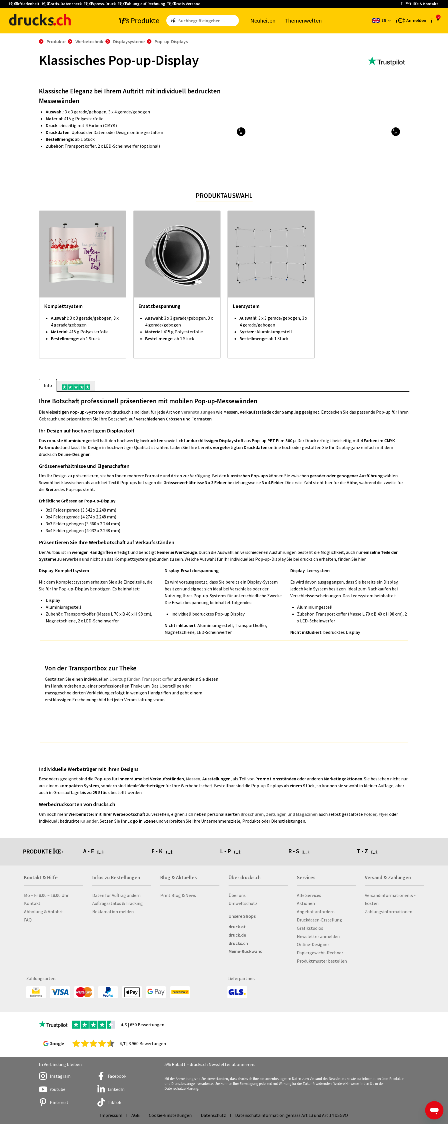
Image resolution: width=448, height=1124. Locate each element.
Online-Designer (313, 944)
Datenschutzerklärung (181, 1088)
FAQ (28, 920)
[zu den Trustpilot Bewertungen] (386, 61)
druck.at (237, 926)
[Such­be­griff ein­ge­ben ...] (207, 20)
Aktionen (306, 903)
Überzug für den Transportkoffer (141, 679)
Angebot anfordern (316, 911)
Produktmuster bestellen (322, 961)
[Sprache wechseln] (381, 20)
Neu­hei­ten (262, 20)
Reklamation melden (113, 911)
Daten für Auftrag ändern (116, 895)
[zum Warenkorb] (435, 20)
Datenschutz (213, 1115)
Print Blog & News (178, 895)
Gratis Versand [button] (184, 3)
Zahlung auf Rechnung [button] (141, 3)
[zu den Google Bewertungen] (93, 1043)
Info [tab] (48, 385)
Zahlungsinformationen (388, 911)
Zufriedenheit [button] (24, 3)
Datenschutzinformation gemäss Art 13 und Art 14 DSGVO (291, 1115)
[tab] (76, 386)
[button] (241, 131)
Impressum (111, 1115)
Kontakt (32, 903)
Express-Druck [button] (100, 3)
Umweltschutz (243, 903)
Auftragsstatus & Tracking (117, 903)
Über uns (237, 895)
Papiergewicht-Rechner (320, 952)
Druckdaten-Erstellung (319, 920)
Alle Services (309, 895)
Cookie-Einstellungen (170, 1115)
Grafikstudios (310, 928)
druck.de (237, 935)
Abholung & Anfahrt (43, 911)
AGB (135, 1115)
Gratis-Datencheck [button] (62, 3)
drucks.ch (238, 943)
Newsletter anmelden (318, 936)
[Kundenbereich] (410, 20)
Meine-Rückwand (246, 951)
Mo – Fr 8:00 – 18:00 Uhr (46, 895)
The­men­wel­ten (303, 20)
